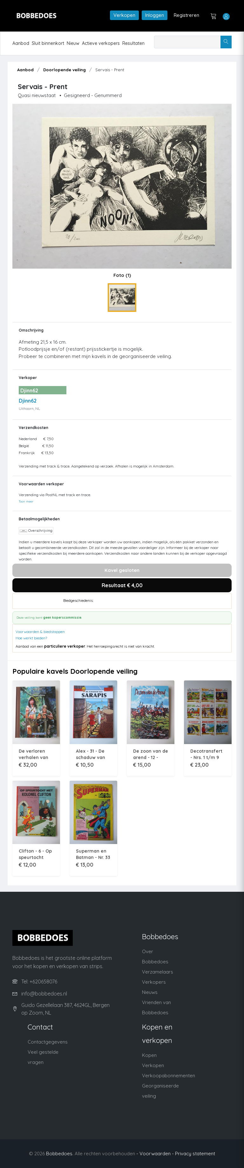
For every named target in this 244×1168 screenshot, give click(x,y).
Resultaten (133, 43)
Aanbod (20, 43)
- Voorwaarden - (155, 1153)
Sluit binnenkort (48, 43)
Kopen (149, 1055)
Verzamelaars (157, 972)
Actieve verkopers (101, 43)
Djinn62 (28, 401)
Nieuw (73, 43)
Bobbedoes (59, 1153)
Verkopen (124, 15)
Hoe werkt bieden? (31, 638)
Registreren (186, 15)
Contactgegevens (48, 1042)
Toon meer (26, 501)
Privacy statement (195, 1153)
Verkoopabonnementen (168, 1076)
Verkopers (154, 982)
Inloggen (154, 15)
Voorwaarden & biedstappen (40, 631)
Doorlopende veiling (64, 69)
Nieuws (150, 992)
